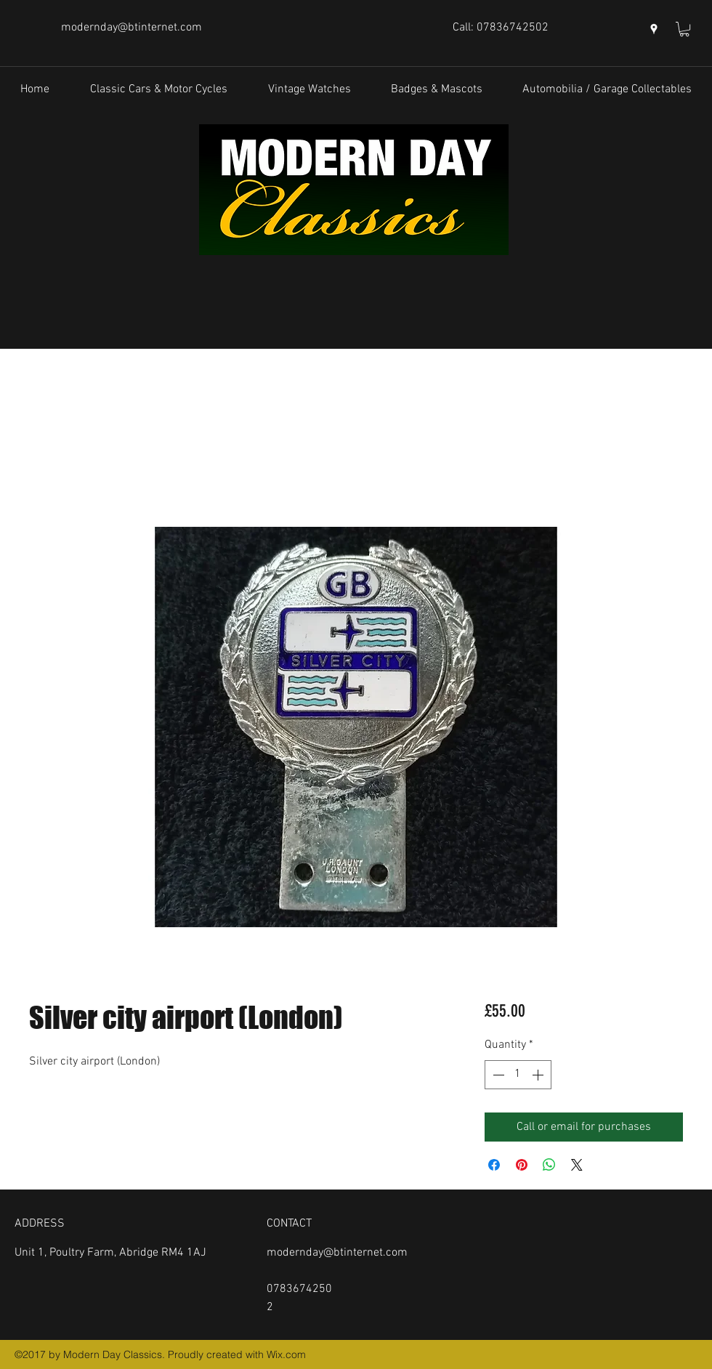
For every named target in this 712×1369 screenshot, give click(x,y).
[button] (684, 29)
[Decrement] (497, 1075)
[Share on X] (577, 1165)
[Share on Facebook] (494, 1165)
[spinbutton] (518, 1075)
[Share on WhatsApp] (549, 1165)
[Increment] (539, 1075)
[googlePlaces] (654, 29)
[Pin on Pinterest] (521, 1165)
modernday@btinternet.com (131, 27)
